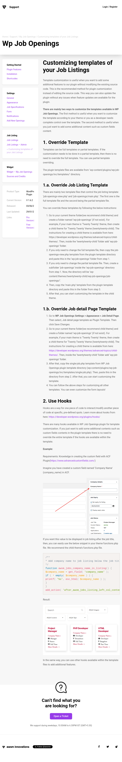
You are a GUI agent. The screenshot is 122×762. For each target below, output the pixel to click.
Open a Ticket (61, 716)
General (10, 98)
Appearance (12, 102)
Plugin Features (14, 69)
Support (13, 36)
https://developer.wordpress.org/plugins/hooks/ (74, 416)
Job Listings (12, 140)
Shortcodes (12, 78)
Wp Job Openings (27, 36)
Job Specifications (15, 107)
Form (9, 111)
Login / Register (110, 7)
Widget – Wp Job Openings (19, 172)
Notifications (13, 116)
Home (5, 36)
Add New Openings (16, 120)
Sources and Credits (16, 176)
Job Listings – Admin (17, 144)
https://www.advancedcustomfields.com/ (72, 460)
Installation (12, 74)
